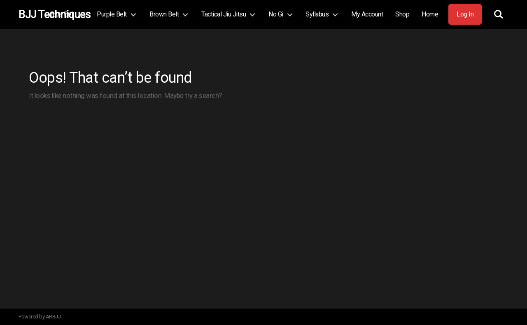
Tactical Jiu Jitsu (223, 14)
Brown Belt (164, 14)
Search (499, 14)
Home (430, 14)
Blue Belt (62, 14)
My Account (367, 14)
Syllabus (317, 14)
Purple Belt (112, 14)
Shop (402, 14)
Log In (465, 14)
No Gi (275, 14)
